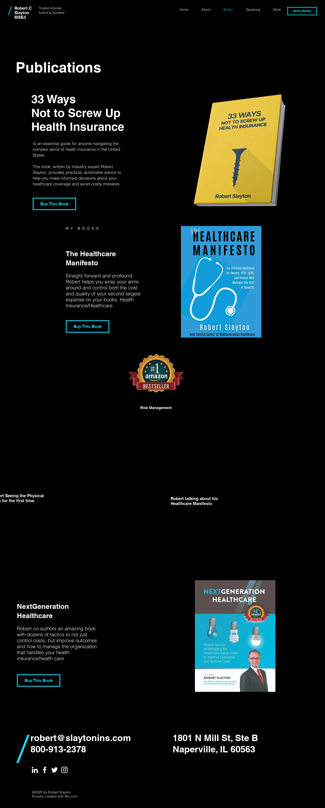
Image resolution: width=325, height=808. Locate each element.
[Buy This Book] (54, 204)
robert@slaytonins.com (80, 737)
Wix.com (71, 796)
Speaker (58, 13)
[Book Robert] (302, 11)
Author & (45, 13)
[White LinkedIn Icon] (34, 770)
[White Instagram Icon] (64, 770)
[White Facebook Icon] (44, 770)
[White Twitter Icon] (54, 770)
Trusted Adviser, (50, 8)
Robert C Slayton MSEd (23, 13)
